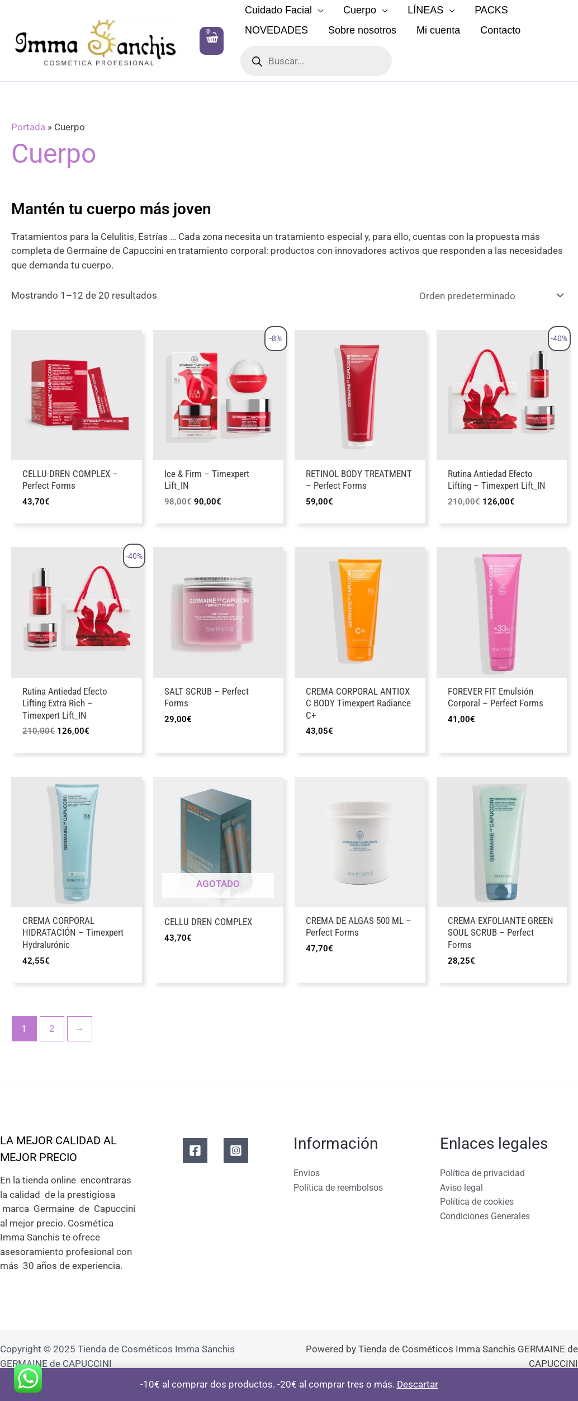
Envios (307, 1175)
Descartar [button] (417, 1384)
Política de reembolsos (342, 1190)
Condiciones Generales (488, 1218)
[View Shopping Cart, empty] (212, 40)
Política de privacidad (485, 1175)
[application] (317, 10)
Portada (28, 127)
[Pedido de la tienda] (489, 295)
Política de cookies (480, 1204)
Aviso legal (463, 1190)
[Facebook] (195, 1153)
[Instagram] (236, 1153)
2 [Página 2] (52, 1031)
